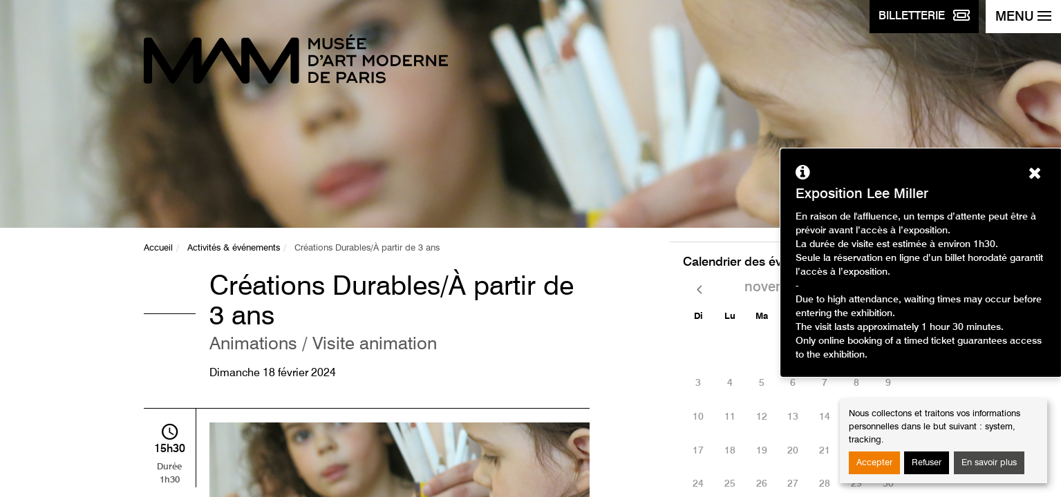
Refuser (926, 462)
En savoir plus (989, 462)
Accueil (158, 248)
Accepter (874, 462)
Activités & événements (233, 248)
